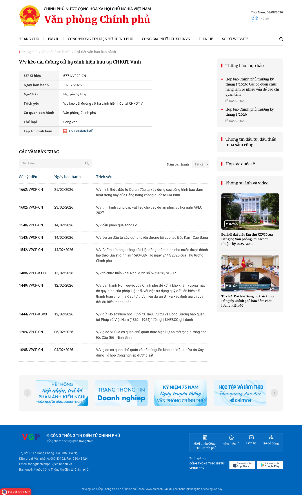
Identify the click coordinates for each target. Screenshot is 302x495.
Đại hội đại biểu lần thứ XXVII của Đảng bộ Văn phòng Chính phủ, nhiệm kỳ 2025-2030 (247, 239)
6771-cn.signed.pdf (78, 131)
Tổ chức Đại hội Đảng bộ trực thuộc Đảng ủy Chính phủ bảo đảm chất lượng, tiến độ (248, 301)
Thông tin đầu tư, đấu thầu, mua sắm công (252, 142)
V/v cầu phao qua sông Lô (116, 225)
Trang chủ (29, 52)
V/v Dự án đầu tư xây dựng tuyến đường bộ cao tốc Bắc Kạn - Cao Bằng (152, 237)
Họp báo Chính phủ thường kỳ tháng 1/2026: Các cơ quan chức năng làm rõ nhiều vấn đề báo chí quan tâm (252, 86)
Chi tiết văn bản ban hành (95, 52)
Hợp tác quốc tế (240, 163)
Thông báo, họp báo (245, 65)
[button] (274, 393)
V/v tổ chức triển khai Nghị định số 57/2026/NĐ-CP (136, 273)
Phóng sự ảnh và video (247, 183)
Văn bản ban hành (56, 52)
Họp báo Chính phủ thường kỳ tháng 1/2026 (250, 111)
